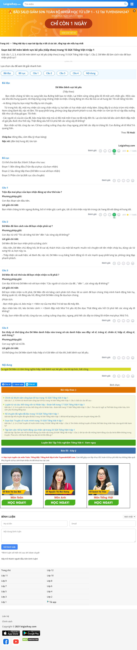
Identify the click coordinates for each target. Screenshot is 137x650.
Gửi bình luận (9, 547)
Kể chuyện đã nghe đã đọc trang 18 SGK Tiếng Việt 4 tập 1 (32, 413)
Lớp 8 (49, 580)
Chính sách (7, 621)
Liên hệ (5, 616)
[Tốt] (114, 151)
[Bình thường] (109, 151)
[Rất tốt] (119, 151)
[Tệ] (105, 151)
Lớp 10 (50, 575)
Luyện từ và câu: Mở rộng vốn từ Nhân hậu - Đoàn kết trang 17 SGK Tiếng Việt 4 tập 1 (45, 404)
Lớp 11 (4, 575)
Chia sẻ (6, 384)
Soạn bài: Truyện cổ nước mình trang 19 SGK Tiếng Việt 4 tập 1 (34, 420)
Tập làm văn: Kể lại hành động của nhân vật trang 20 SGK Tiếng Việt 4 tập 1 (40, 429)
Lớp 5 (4, 591)
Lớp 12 (50, 570)
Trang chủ (6, 570)
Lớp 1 (4, 602)
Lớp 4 (49, 591)
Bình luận (18, 384)
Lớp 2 (49, 596)
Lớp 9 (4, 580)
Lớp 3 (4, 596)
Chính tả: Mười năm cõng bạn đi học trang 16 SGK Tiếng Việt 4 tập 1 (36, 397)
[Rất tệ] (100, 151)
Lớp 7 (4, 586)
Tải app (51, 601)
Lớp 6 (49, 586)
